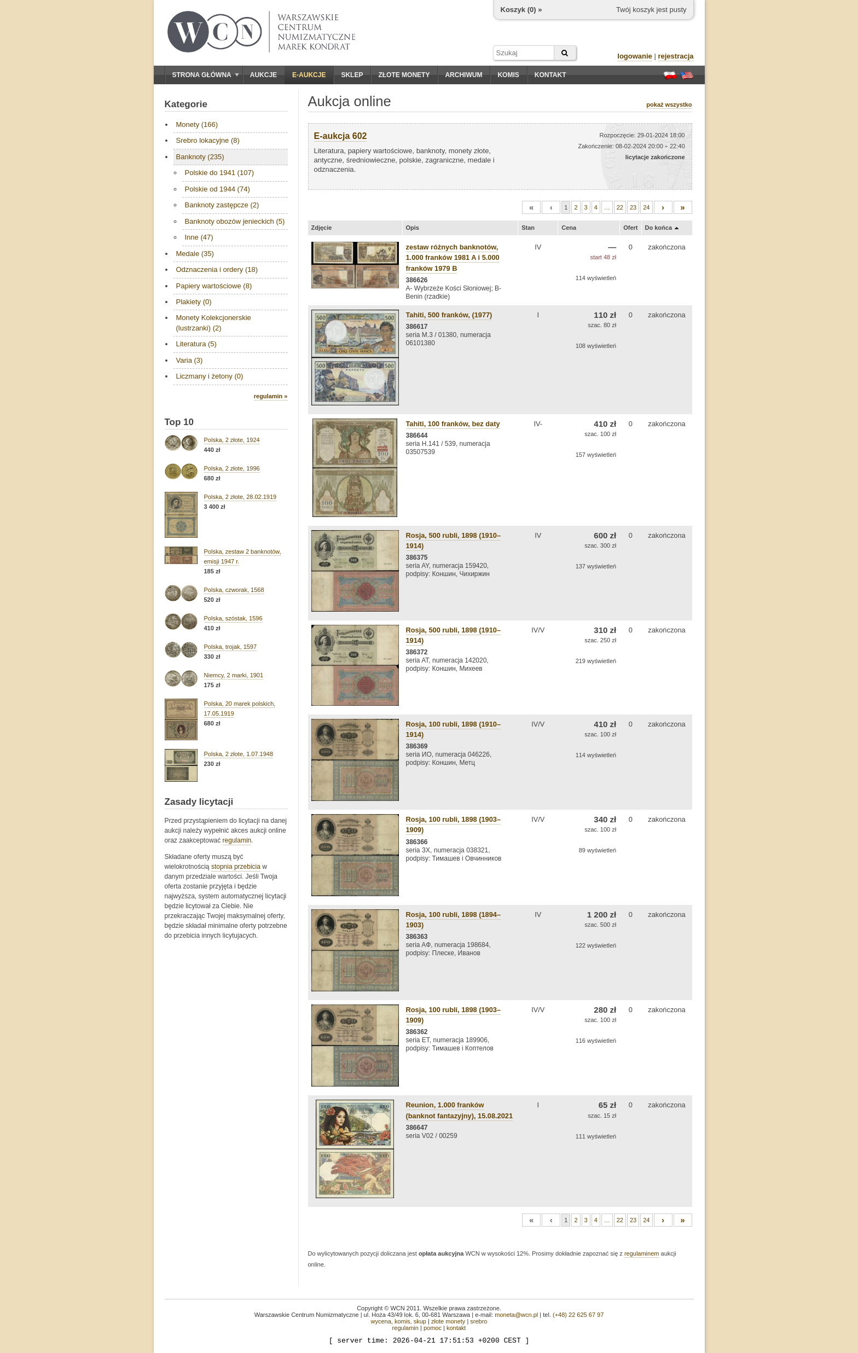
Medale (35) (195, 253)
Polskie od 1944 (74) (217, 189)
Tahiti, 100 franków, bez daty (453, 424)
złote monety (448, 1321)
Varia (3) (189, 360)
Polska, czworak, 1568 (234, 590)
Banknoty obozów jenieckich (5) (235, 221)
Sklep (352, 75)
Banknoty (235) (200, 157)
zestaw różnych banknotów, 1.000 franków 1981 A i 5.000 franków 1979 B (453, 257)
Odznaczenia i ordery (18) (217, 269)
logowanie (634, 56)
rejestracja (675, 56)
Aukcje (263, 75)
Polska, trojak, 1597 (230, 646)
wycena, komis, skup (398, 1321)
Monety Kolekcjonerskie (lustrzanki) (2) (213, 322)
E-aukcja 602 (340, 136)
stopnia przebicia (235, 866)
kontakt (456, 1328)
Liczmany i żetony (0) (210, 376)
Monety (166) (197, 124)
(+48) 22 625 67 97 (578, 1314)
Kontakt (550, 75)
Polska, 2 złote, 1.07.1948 (239, 754)
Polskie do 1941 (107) (219, 173)
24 (646, 207)
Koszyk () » (521, 9)
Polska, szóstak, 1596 (233, 618)
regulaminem (641, 1253)
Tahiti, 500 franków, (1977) (449, 315)
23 (633, 207)
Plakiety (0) (194, 302)
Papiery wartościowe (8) (214, 286)
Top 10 (179, 422)
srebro (478, 1321)
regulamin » (271, 396)
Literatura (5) (196, 344)
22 (620, 207)
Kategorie (186, 104)
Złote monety (404, 75)
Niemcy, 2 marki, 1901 (234, 675)
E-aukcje (309, 75)
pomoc (433, 1328)
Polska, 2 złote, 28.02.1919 (240, 496)
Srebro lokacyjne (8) (208, 140)
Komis (508, 75)
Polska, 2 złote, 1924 (232, 440)
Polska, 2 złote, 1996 (232, 468)
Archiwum (463, 75)
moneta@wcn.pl (516, 1314)
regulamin (237, 840)
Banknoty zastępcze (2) (222, 205)
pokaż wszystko (669, 104)
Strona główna (205, 75)
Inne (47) (199, 237)
